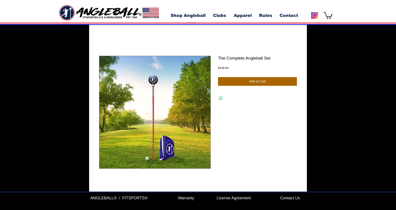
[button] (328, 15)
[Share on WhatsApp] (221, 98)
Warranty (186, 198)
